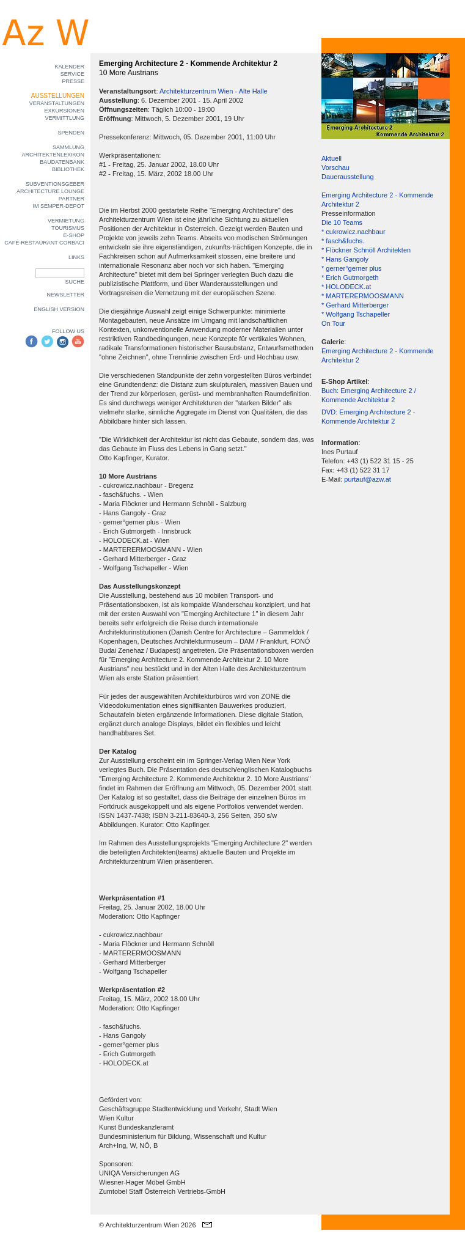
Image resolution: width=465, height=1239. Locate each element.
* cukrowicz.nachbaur (353, 231)
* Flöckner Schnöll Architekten (366, 250)
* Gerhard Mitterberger (355, 305)
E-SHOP (73, 235)
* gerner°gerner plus (351, 268)
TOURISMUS (67, 228)
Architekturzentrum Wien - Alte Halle (213, 91)
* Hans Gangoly (344, 259)
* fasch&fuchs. (342, 240)
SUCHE (74, 282)
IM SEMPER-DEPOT (58, 206)
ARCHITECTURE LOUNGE (50, 191)
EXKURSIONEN (64, 111)
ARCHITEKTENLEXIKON (52, 155)
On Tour (333, 323)
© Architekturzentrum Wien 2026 (147, 1225)
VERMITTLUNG (64, 118)
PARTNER (71, 199)
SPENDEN (70, 133)
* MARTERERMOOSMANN (362, 296)
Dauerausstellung (347, 176)
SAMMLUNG (68, 147)
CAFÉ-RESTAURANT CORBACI (44, 243)
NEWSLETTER (65, 295)
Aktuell (331, 158)
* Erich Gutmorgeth (350, 277)
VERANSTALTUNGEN (56, 103)
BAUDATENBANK (62, 162)
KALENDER (69, 67)
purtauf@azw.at (367, 479)
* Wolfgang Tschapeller (355, 314)
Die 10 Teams (341, 222)
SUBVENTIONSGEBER (55, 184)
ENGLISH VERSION (59, 309)
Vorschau (335, 167)
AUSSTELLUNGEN (57, 95)
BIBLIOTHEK (68, 169)
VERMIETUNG (66, 221)
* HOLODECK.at (346, 286)
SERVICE (72, 74)
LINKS (76, 257)
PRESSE (73, 81)
